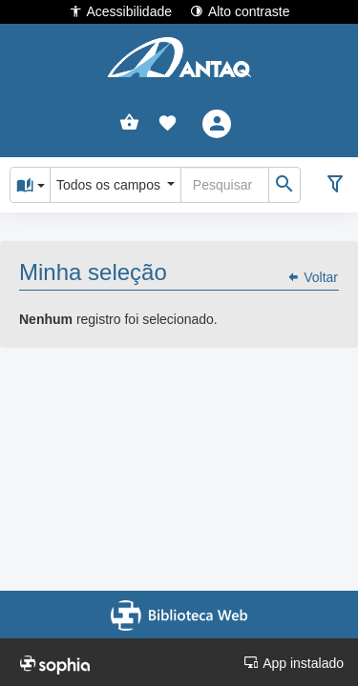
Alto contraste (240, 11)
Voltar (312, 277)
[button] (167, 124)
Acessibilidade (121, 11)
